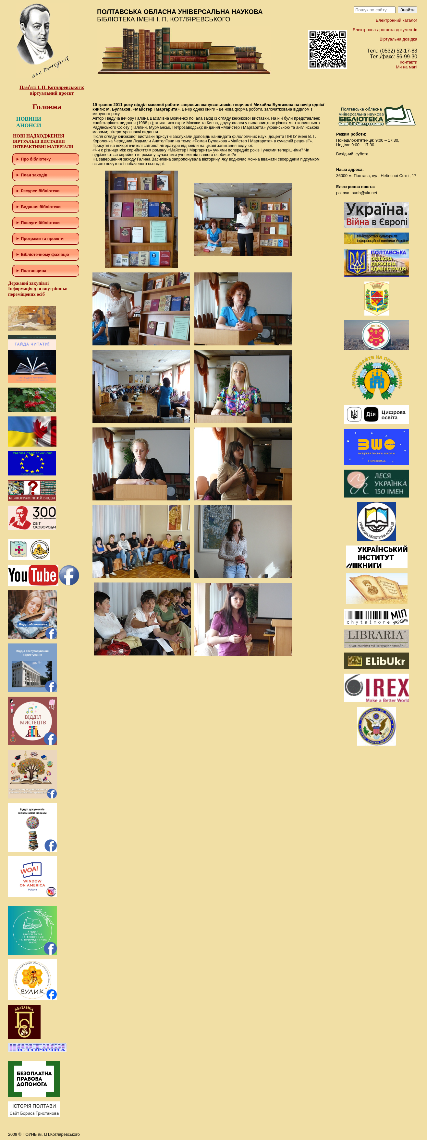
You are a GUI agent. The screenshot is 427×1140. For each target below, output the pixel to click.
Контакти (408, 62)
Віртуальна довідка (398, 39)
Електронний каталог (396, 20)
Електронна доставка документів (385, 29)
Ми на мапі (406, 67)
